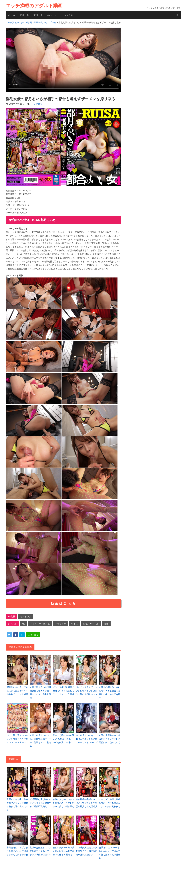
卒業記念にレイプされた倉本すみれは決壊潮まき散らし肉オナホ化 (17, 848)
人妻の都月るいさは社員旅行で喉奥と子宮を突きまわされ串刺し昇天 (40, 691)
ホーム (11, 15)
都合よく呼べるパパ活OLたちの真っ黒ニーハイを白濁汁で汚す (63, 737)
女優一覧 (38, 15)
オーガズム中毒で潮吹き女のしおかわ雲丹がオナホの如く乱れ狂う (109, 801)
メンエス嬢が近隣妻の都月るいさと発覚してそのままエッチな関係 (63, 689)
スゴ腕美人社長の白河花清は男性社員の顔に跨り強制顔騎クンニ (86, 848)
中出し (74, 623)
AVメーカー (53, 15)
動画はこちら (63, 603)
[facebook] (15, 633)
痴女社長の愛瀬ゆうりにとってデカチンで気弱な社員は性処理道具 (86, 801)
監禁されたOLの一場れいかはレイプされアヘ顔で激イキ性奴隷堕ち (109, 850)
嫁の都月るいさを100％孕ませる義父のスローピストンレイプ (86, 737)
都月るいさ (25, 616)
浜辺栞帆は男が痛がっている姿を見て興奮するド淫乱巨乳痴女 (40, 801)
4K (23, 623)
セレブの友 (36, 103)
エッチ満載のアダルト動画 (34, 5)
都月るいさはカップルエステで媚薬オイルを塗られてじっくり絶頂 (17, 689)
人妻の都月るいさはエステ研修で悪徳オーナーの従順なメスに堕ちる (40, 738)
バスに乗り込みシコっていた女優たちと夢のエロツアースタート (17, 737)
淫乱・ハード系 (90, 623)
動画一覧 (24, 15)
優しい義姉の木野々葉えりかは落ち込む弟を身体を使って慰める (63, 848)
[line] (33, 633)
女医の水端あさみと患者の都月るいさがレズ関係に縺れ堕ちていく (109, 737)
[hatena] (22, 633)
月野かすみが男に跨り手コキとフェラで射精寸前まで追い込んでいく (17, 802)
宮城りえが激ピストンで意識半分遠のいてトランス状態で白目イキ (40, 848)
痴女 (105, 623)
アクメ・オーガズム (39, 623)
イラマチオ (60, 623)
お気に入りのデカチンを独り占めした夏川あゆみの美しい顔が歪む (63, 801)
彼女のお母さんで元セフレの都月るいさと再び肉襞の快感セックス (86, 689)
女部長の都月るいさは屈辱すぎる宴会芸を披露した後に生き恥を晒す (109, 691)
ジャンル (68, 15)
